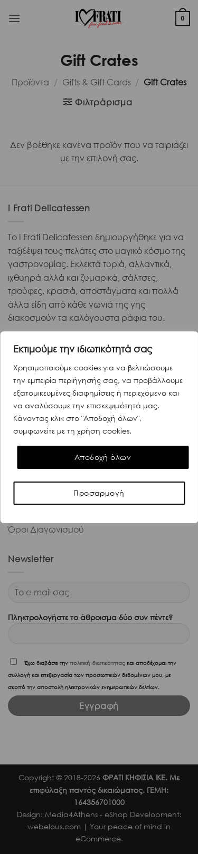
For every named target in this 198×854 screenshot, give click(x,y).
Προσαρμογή (98, 492)
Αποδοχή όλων (102, 457)
